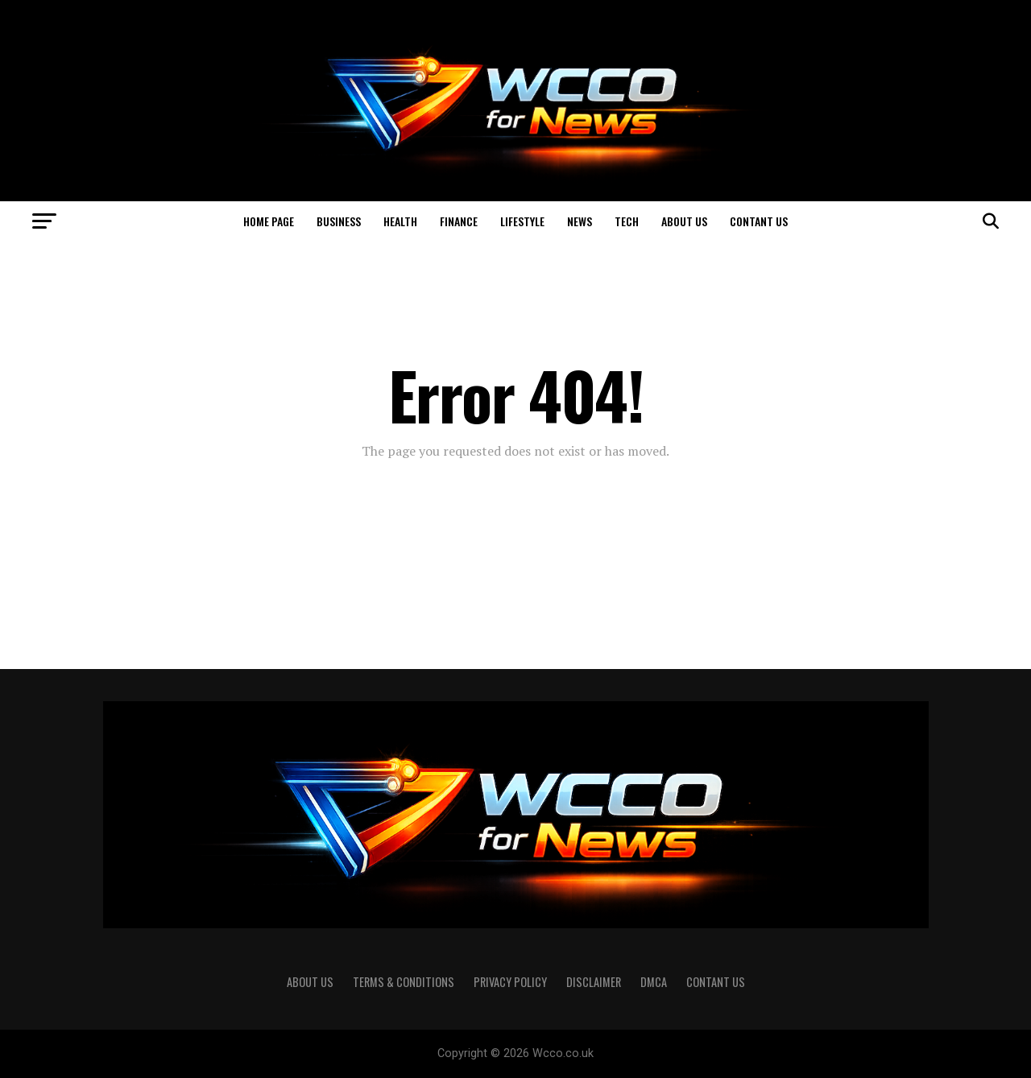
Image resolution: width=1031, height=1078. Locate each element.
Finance (459, 221)
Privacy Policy (510, 981)
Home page (268, 221)
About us (684, 221)
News (579, 221)
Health (400, 221)
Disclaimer (593, 981)
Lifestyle (522, 221)
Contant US (759, 221)
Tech (627, 221)
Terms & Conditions (403, 981)
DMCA (653, 981)
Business (339, 221)
